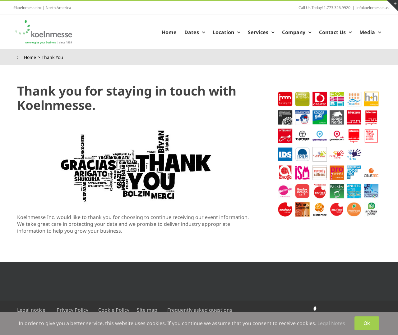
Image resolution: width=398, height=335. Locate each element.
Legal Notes (331, 323)
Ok (366, 323)
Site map (147, 309)
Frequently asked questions (199, 309)
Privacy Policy (72, 309)
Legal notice (31, 309)
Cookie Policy (113, 309)
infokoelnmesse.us (372, 7)
